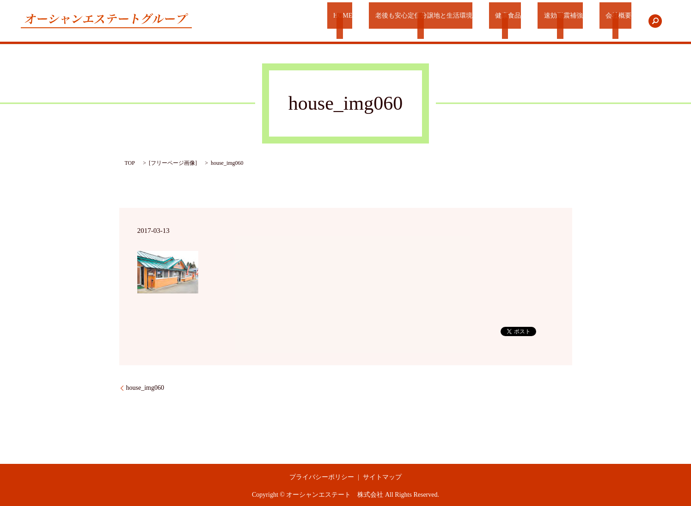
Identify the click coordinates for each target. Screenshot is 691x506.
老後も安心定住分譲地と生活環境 (432, 21)
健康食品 (515, 21)
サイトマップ (382, 477)
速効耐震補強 (566, 21)
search (655, 21)
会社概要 (617, 21)
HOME (353, 21)
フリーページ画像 (173, 163)
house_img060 (145, 387)
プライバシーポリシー (321, 477)
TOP (130, 163)
